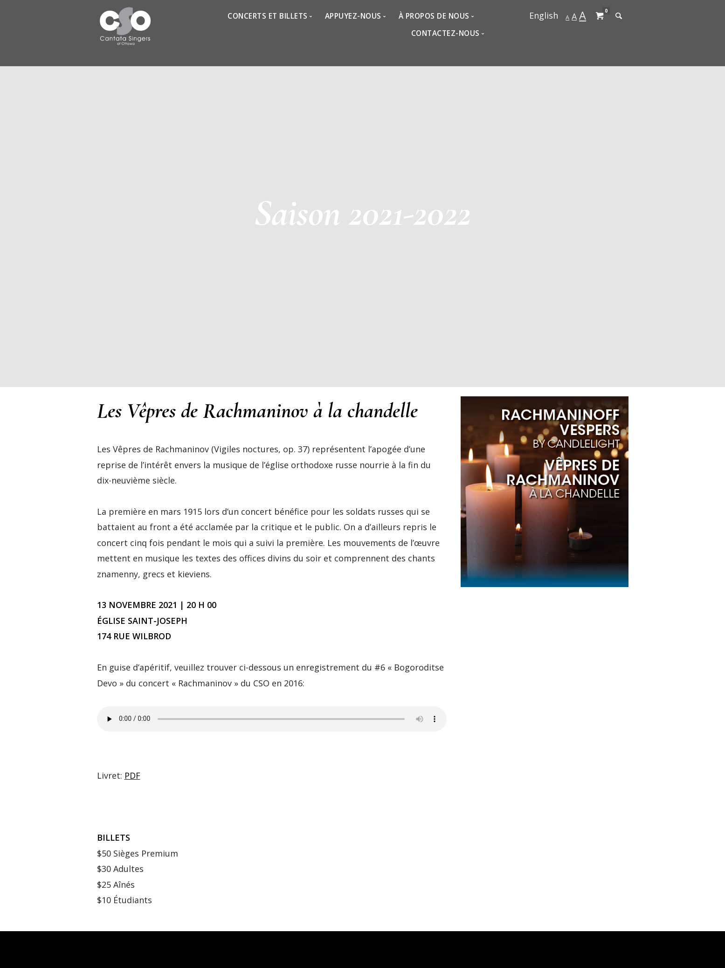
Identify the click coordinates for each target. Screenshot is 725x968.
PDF (132, 775)
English (543, 15)
